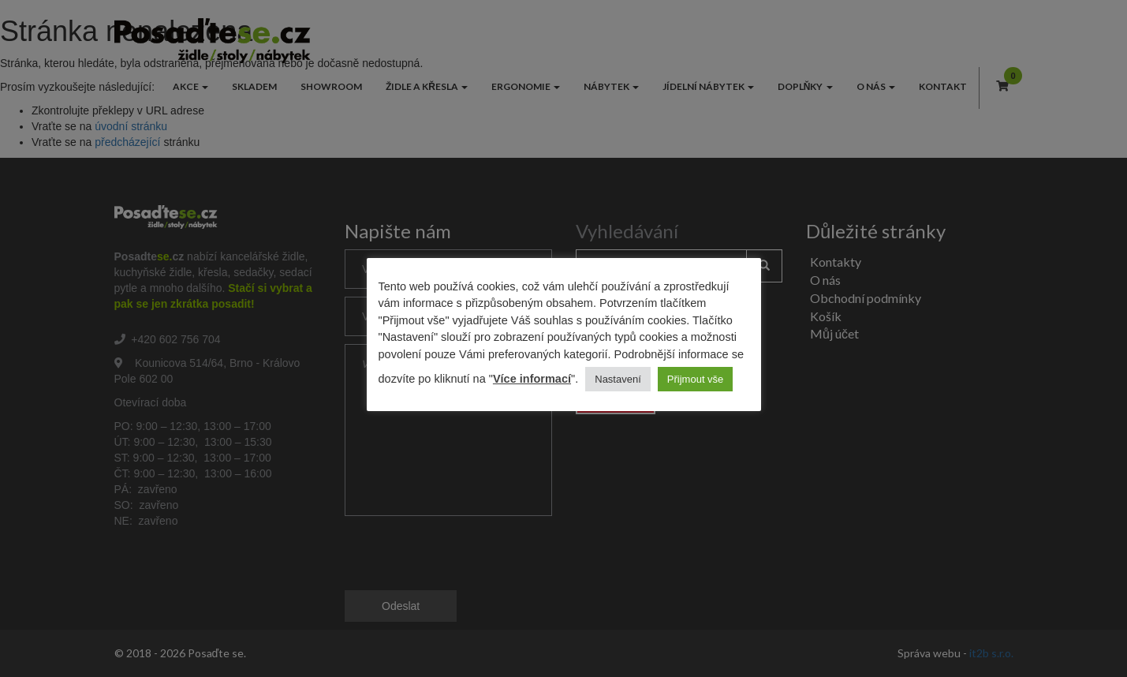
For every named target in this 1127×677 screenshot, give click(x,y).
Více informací (532, 378)
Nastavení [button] (618, 379)
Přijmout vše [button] (695, 379)
